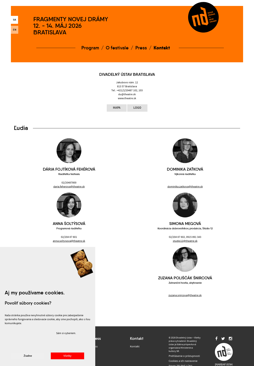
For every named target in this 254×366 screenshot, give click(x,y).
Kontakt (162, 48)
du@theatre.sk (127, 94)
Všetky (67, 356)
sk (14, 20)
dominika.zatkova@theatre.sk (185, 186)
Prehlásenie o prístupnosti (184, 356)
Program (90, 48)
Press (141, 48)
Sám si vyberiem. (66, 333)
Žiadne (28, 356)
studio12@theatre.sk (185, 241)
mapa (116, 108)
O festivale (117, 48)
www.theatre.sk (127, 98)
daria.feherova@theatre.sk (69, 186)
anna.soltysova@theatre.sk (69, 241)
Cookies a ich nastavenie (183, 361)
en (14, 30)
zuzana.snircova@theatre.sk (185, 295)
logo (137, 108)
